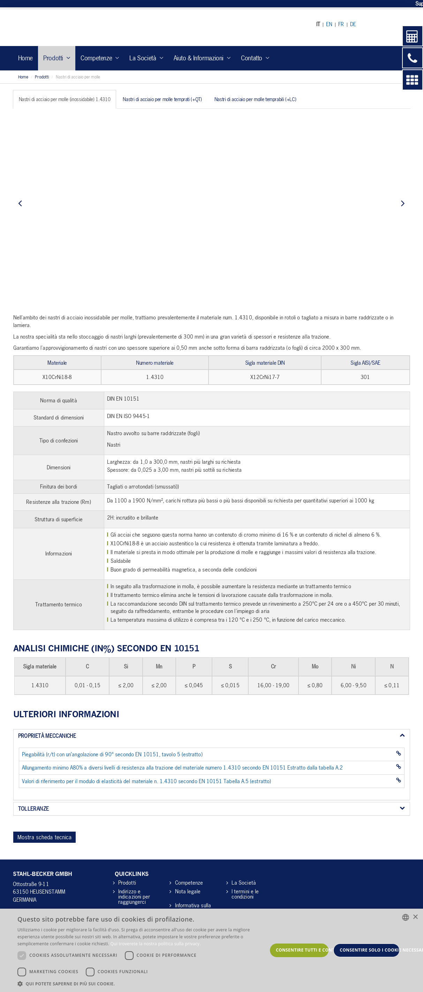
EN (329, 24)
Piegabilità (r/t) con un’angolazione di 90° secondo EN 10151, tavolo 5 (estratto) (112, 754)
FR (341, 24)
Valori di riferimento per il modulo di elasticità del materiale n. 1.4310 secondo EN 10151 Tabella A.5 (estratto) (146, 781)
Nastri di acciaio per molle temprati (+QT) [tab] (162, 99)
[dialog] (211, 950)
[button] (142, 983)
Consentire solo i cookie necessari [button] (370, 950)
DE (353, 24)
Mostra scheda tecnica (44, 837)
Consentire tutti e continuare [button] (302, 950)
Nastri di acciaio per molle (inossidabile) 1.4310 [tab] (65, 99)
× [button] (415, 917)
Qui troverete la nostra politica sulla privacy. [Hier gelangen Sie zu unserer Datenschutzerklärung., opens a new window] (155, 944)
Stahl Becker (77, 28)
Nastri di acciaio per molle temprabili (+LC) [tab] (255, 99)
